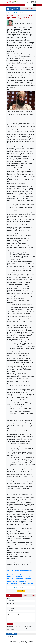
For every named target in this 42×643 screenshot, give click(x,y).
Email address (10, 603)
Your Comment (11, 608)
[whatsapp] (10, 12)
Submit (10, 623)
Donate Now (21, 590)
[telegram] (16, 12)
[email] (20, 12)
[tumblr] (22, 12)
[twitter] (12, 12)
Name (8, 598)
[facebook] (8, 12)
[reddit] (18, 12)
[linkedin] (14, 12)
